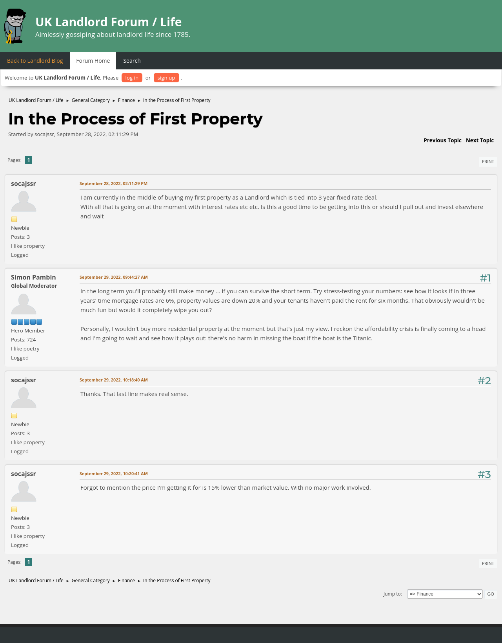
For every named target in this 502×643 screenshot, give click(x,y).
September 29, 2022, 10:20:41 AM (114, 473)
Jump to (392, 593)
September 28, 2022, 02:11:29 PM (113, 183)
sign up (166, 77)
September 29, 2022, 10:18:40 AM (114, 380)
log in (132, 77)
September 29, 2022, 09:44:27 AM (114, 277)
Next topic (480, 140)
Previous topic (442, 140)
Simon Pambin (33, 277)
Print (488, 161)
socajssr (23, 183)
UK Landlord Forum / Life (108, 22)
